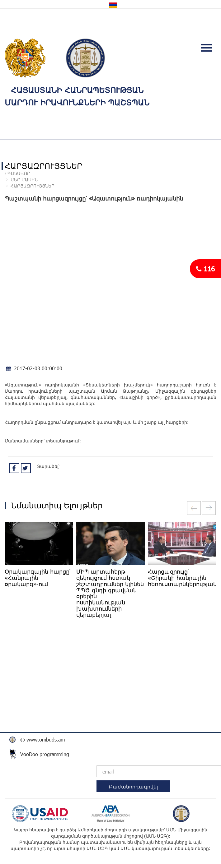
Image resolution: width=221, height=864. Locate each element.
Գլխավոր (18, 173)
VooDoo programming (44, 754)
